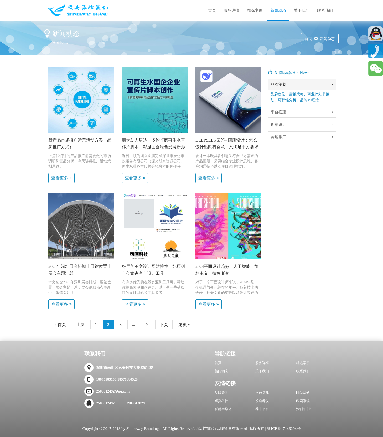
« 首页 (60, 324)
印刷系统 (303, 401)
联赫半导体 (223, 409)
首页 (212, 10)
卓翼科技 (221, 401)
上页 (80, 324)
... (133, 324)
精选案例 (255, 10)
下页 (164, 324)
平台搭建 (262, 393)
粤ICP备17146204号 (284, 428)
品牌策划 (221, 393)
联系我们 (325, 10)
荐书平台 (262, 409)
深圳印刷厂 (304, 409)
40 (147, 324)
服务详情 (231, 10)
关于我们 (301, 10)
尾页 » (184, 324)
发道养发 (262, 401)
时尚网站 (303, 393)
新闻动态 (278, 10)
